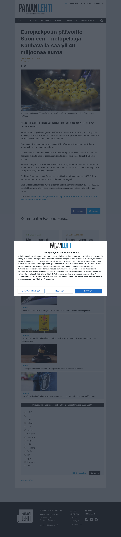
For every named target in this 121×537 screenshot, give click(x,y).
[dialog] (60, 268)
